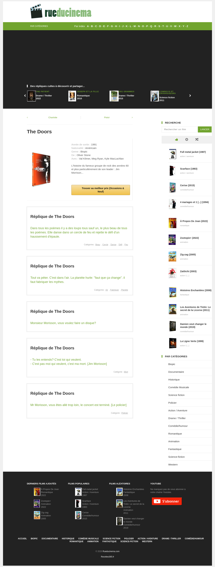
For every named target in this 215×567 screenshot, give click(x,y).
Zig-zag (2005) (188, 254)
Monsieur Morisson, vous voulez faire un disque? (63, 323)
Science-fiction (176, 456)
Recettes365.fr (107, 557)
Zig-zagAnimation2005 (46, 515)
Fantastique (174, 449)
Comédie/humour (178, 425)
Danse (113, 244)
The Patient (43, 91)
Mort (126, 372)
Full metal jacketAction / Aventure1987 (90, 492)
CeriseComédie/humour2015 (90, 515)
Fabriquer (114, 290)
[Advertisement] (107, 58)
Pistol (107, 117)
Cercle (105, 244)
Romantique (175, 433)
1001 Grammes (126, 91)
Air (106, 290)
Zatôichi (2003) (188, 271)
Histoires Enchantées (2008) (195, 290)
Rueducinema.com (111, 551)
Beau (97, 244)
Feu (126, 244)
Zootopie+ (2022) (189, 238)
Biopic (171, 364)
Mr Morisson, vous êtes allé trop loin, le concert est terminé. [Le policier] (78, 405)
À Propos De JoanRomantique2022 (50, 492)
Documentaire (176, 371)
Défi (120, 244)
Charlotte (52, 117)
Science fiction (176, 395)
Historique (174, 379)
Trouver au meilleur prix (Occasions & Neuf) (102, 190)
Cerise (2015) (187, 185)
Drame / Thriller (177, 418)
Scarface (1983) (188, 168)
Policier (124, 413)
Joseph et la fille (88, 91)
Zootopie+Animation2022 (46, 504)
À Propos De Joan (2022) (194, 221)
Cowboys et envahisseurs (167, 92)
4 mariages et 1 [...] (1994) (194, 202)
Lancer (204, 129)
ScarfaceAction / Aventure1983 (90, 504)
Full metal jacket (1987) (193, 152)
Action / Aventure (177, 410)
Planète (124, 290)
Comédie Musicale (178, 387)
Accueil (22, 538)
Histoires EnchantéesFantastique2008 (133, 492)
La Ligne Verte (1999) (192, 341)
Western (173, 464)
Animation (174, 441)
